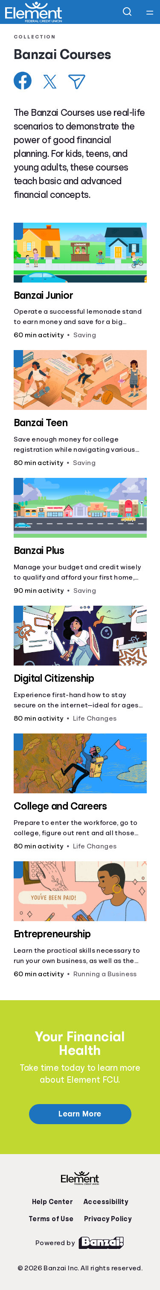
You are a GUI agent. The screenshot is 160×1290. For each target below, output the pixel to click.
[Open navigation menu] (149, 12)
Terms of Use (51, 1219)
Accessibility (105, 1202)
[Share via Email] (77, 81)
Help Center (52, 1202)
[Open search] (127, 12)
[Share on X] (50, 82)
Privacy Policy (108, 1219)
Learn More (79, 1114)
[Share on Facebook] (23, 80)
